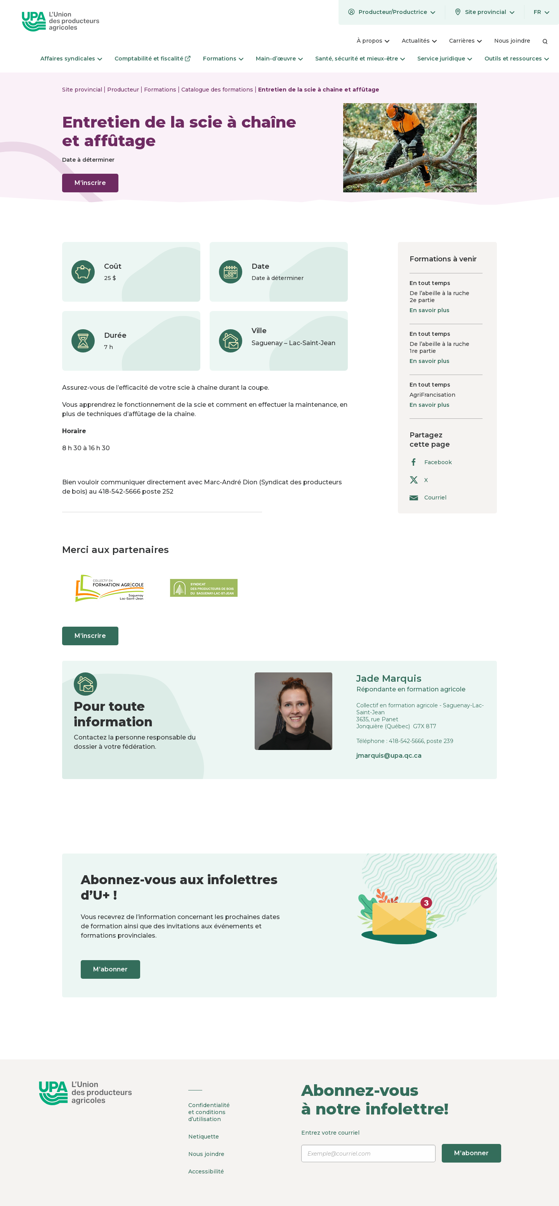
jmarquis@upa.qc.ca (389, 755)
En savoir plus (430, 310)
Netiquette (203, 1136)
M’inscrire (90, 183)
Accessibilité (206, 1171)
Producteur (124, 89)
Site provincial (83, 89)
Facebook (431, 462)
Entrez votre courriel (401, 1146)
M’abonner (110, 969)
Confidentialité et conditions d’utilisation (209, 1112)
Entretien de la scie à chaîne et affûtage (318, 89)
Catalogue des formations (218, 89)
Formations (161, 89)
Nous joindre (206, 1154)
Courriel (428, 497)
